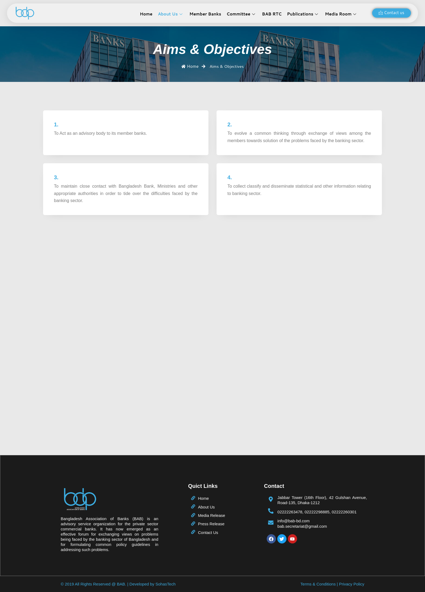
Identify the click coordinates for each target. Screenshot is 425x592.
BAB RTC (272, 14)
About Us (170, 14)
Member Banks (205, 14)
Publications (302, 14)
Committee (241, 14)
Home (146, 14)
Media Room (340, 14)
